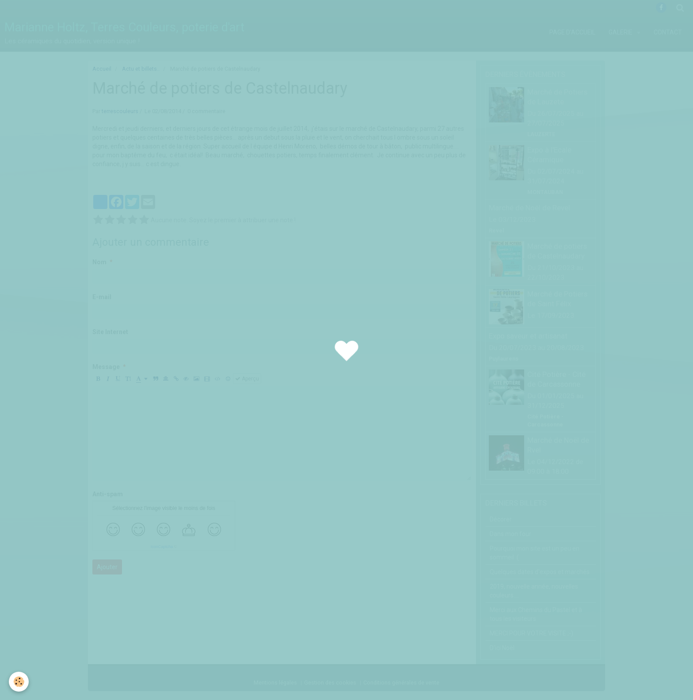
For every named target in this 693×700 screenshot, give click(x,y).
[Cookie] (19, 682)
